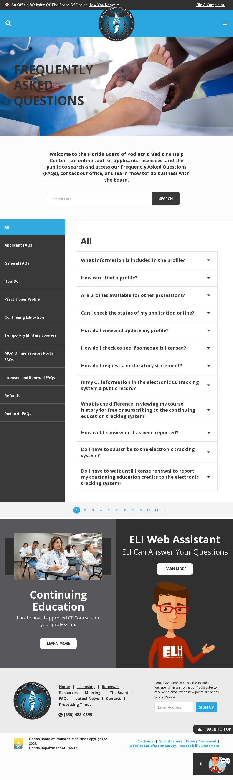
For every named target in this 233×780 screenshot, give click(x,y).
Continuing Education (24, 343)
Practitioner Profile (22, 325)
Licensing (86, 687)
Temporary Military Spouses (30, 361)
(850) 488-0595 (75, 714)
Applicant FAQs (18, 271)
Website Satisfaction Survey (152, 746)
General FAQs (17, 289)
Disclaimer (146, 741)
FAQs (63, 698)
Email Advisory (170, 741)
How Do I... (14, 307)
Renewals (110, 687)
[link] (32, 700)
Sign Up (206, 707)
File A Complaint (210, 4)
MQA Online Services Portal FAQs (30, 383)
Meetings (93, 692)
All (7, 253)
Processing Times (75, 704)
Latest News (87, 698)
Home (64, 687)
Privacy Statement (201, 741)
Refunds (12, 422)
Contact (113, 698)
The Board (119, 692)
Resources (68, 692)
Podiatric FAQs (18, 440)
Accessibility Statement (199, 746)
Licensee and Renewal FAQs (30, 404)
